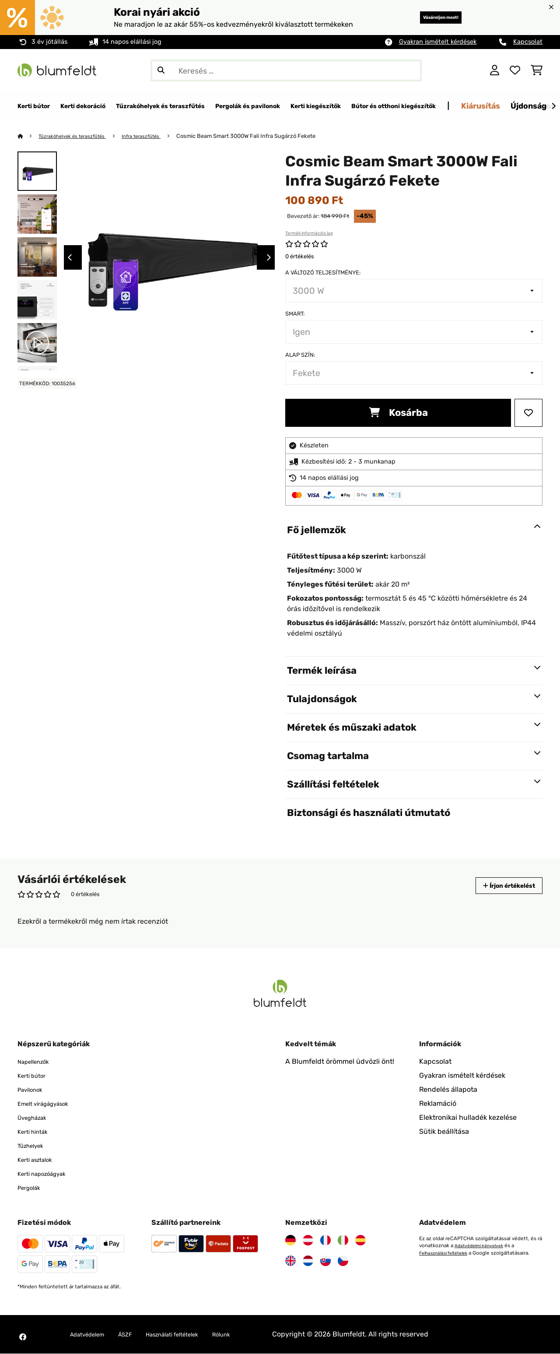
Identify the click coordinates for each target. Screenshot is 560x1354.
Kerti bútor (35, 1076)
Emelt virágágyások (50, 1104)
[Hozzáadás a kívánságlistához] (528, 413)
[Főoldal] (29, 136)
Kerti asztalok (39, 1160)
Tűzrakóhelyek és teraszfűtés (79, 136)
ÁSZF (136, 1334)
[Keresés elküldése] (161, 70)
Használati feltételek (192, 1334)
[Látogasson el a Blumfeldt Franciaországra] (325, 1240)
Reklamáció (437, 1104)
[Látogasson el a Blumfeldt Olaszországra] (343, 1240)
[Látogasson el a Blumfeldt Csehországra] (343, 1261)
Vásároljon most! (428, 17)
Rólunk (251, 1334)
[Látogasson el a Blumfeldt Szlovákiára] (325, 1261)
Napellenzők (37, 1062)
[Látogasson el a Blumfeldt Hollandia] (308, 1261)
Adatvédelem (92, 1334)
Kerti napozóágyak (48, 1174)
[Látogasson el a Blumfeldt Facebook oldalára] (23, 1337)
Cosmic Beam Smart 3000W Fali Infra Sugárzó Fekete (265, 136)
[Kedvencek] (515, 70)
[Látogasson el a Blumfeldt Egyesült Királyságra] (290, 1261)
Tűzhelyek (34, 1146)
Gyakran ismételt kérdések (437, 42)
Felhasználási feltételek (447, 1253)
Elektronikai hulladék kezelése (468, 1118)
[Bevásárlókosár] (536, 70)
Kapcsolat (527, 42)
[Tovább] (553, 106)
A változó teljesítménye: (322, 273)
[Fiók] (494, 70)
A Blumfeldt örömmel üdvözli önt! (339, 1062)
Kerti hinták (36, 1132)
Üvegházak (36, 1118)
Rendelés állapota (448, 1090)
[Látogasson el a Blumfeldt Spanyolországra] (360, 1240)
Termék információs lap (309, 233)
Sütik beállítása (444, 1132)
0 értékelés (299, 256)
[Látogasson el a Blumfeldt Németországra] (290, 1240)
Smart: (294, 314)
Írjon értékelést (500, 885)
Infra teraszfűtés (157, 136)
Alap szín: (300, 355)
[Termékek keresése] (286, 70)
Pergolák (32, 1188)
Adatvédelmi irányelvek (482, 1246)
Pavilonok (33, 1090)
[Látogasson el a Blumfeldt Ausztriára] (308, 1240)
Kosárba (398, 413)
